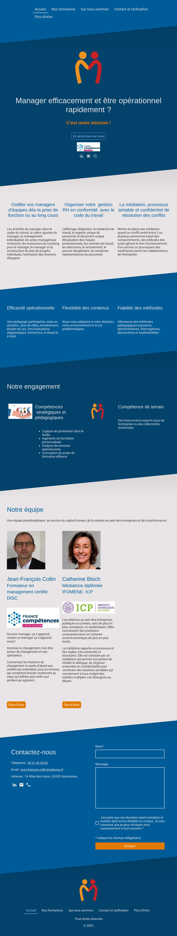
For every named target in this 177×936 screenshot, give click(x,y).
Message (101, 764)
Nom (99, 746)
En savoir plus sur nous (88, 136)
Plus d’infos (16, 705)
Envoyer (130, 846)
